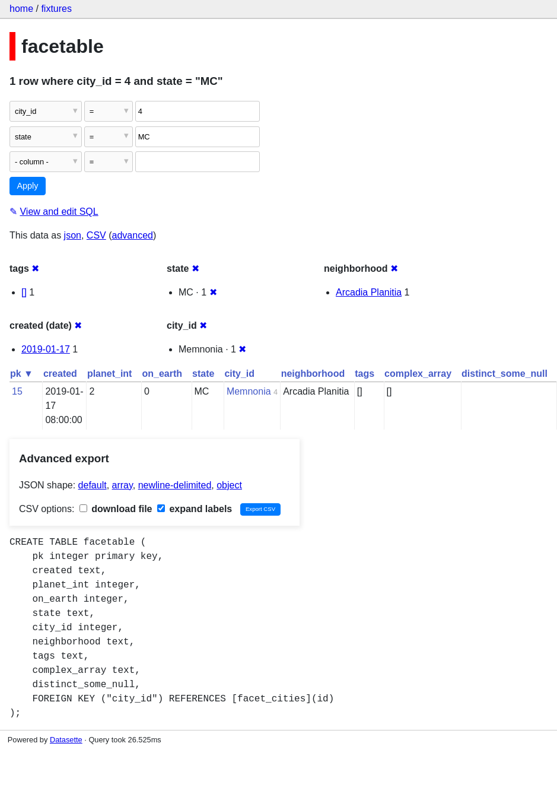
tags (364, 374)
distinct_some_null (504, 374)
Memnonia (249, 391)
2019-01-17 (45, 349)
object (229, 485)
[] (24, 292)
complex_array (417, 374)
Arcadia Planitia (369, 292)
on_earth (162, 374)
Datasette (66, 739)
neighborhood (313, 374)
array (122, 485)
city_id (239, 374)
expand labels (194, 509)
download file (115, 509)
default (92, 485)
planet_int (109, 374)
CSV (96, 235)
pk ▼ (21, 374)
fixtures (56, 9)
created (60, 374)
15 (17, 391)
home (21, 9)
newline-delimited (175, 485)
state (203, 374)
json (72, 235)
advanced (132, 235)
